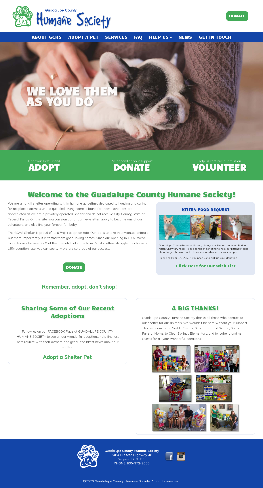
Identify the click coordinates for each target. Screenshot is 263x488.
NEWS (185, 37)
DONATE (237, 15)
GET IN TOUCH (215, 37)
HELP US (160, 37)
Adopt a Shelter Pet (67, 357)
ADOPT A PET (83, 37)
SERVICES (116, 37)
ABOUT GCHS (47, 37)
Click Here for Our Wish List (206, 265)
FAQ (138, 37)
